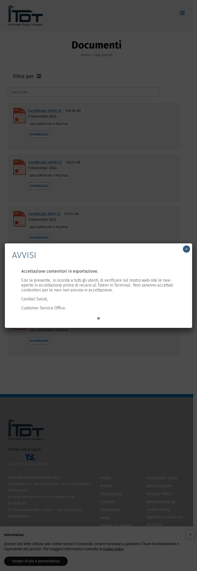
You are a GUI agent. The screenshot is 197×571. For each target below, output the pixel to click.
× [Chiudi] (186, 249)
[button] (98, 318)
